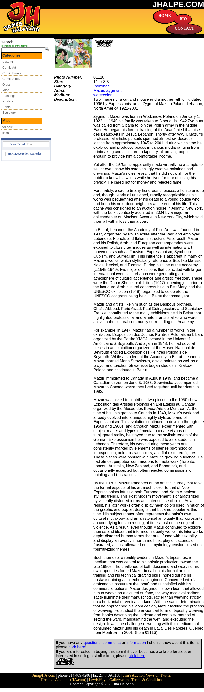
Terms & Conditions (147, 680)
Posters (7, 101)
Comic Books (11, 73)
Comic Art (9, 67)
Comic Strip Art (12, 79)
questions (92, 643)
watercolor (102, 95)
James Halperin (17, 144)
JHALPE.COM (178, 4)
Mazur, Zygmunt (107, 90)
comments (111, 643)
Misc (5, 90)
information (136, 643)
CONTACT (184, 28)
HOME (164, 15)
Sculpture (9, 112)
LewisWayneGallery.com (109, 680)
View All (8, 62)
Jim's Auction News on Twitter (147, 675)
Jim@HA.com (43, 675)
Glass (6, 84)
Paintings (8, 96)
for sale (7, 127)
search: (7, 42)
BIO (183, 19)
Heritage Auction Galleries (24, 153)
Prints (6, 107)
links (5, 133)
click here (77, 647)
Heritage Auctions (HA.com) (63, 680)
